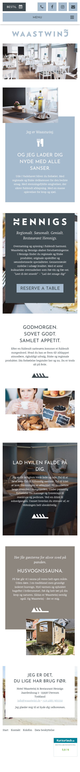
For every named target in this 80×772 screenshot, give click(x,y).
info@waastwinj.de (29, 700)
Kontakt (15, 730)
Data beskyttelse (44, 730)
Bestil (12, 7)
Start (5, 730)
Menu (37, 17)
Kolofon (27, 730)
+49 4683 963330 (53, 700)
